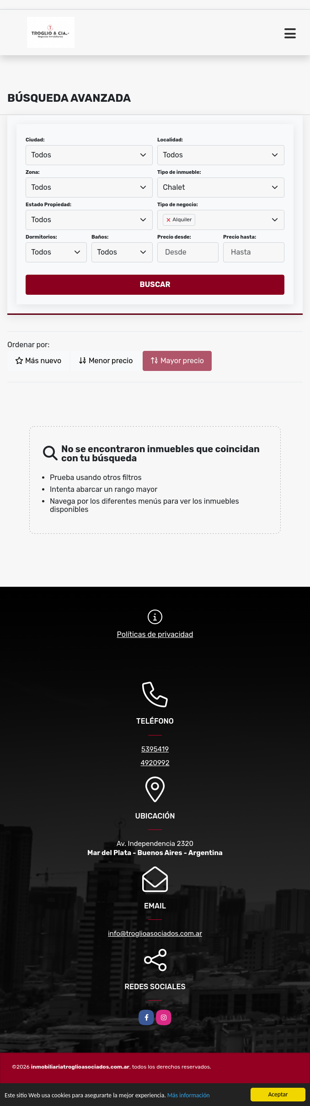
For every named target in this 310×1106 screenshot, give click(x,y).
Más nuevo (38, 360)
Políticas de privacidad (155, 634)
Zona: (33, 172)
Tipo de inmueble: (179, 172)
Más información (188, 1096)
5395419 (155, 749)
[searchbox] (165, 234)
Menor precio (106, 360)
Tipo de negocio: (177, 205)
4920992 (154, 763)
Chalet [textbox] (174, 187)
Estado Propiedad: (48, 205)
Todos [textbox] (41, 155)
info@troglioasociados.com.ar (155, 933)
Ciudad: (35, 140)
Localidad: (170, 140)
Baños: (99, 237)
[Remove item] (169, 220)
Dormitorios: (41, 237)
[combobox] (89, 155)
